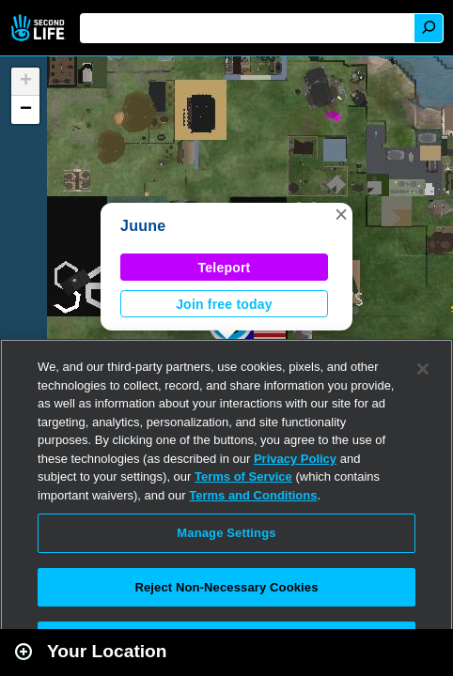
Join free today (224, 304)
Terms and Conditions (253, 495)
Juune (142, 226)
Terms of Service (243, 476)
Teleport (224, 267)
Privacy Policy (295, 459)
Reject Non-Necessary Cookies (226, 587)
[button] (341, 214)
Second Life (39, 27)
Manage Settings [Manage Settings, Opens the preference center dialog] (226, 533)
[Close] (423, 369)
